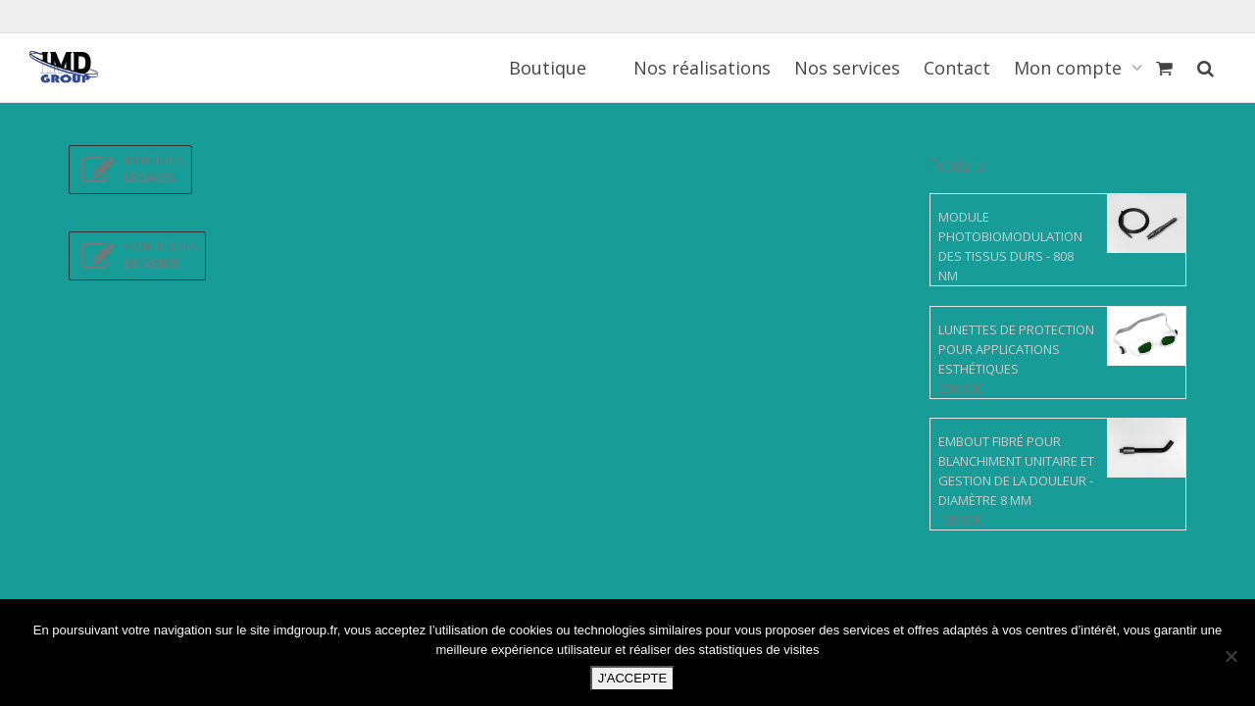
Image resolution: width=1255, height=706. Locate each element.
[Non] (1230, 656)
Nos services (847, 67)
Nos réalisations (702, 67)
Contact (957, 67)
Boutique (547, 67)
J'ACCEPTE (632, 678)
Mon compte (1070, 67)
